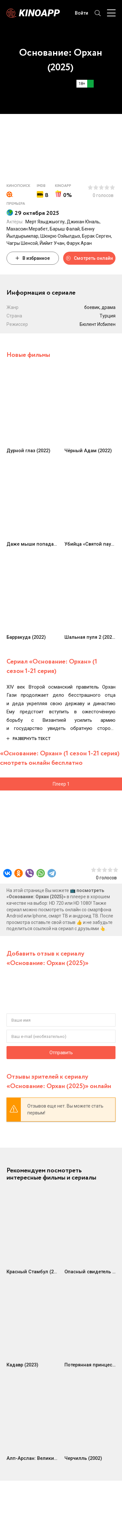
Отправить (61, 1053)
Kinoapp (39, 13)
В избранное (33, 258)
